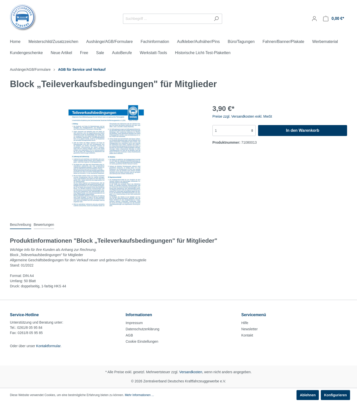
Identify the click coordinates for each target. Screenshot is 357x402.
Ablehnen (308, 395)
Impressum (134, 323)
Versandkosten (190, 372)
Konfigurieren (335, 395)
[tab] (20, 224)
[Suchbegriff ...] (167, 19)
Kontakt (247, 335)
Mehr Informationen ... (139, 395)
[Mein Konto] (314, 18)
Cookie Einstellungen (142, 341)
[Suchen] (216, 19)
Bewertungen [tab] (44, 225)
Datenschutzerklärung (142, 329)
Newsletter (249, 329)
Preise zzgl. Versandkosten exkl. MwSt (242, 116)
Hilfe (244, 323)
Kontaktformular (48, 346)
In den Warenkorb (302, 130)
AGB (129, 335)
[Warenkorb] (333, 18)
